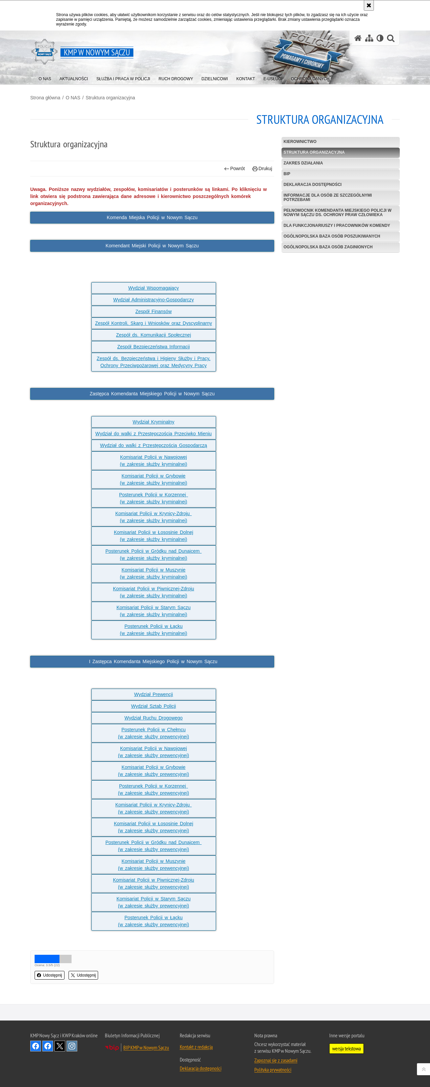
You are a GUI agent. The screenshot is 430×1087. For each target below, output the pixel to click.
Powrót (234, 168)
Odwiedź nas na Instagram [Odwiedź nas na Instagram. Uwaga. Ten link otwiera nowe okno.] (72, 1046)
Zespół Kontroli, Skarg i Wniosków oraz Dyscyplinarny (153, 323)
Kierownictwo (300, 141)
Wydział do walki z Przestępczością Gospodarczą (153, 445)
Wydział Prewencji (153, 694)
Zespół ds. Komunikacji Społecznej (153, 335)
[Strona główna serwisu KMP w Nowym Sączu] (358, 38)
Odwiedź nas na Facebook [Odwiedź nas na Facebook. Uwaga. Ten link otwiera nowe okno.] (35, 1046)
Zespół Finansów (153, 311)
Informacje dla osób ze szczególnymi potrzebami (328, 197)
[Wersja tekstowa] (380, 38)
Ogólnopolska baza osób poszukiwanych (332, 236)
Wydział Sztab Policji (153, 706)
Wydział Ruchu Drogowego (153, 718)
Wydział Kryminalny (153, 422)
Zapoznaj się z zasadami (275, 1060)
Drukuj (262, 168)
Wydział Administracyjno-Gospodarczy (153, 299)
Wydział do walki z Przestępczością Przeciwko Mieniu (153, 433)
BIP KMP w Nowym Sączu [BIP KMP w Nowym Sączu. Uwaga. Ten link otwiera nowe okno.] (146, 1047)
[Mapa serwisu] (369, 38)
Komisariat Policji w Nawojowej (153, 457)
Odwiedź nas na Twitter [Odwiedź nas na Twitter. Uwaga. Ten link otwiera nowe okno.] (59, 1046)
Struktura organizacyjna (110, 97)
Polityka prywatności (272, 1069)
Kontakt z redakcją (196, 1046)
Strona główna (45, 97)
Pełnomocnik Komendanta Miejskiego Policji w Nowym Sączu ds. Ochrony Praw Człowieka (337, 212)
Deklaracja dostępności (313, 184)
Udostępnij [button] (49, 975)
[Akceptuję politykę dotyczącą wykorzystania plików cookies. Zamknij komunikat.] (369, 5)
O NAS (73, 97)
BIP (287, 173)
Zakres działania (303, 163)
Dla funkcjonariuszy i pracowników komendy (337, 225)
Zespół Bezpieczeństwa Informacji (153, 346)
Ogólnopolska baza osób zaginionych (328, 247)
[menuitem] (44, 77)
